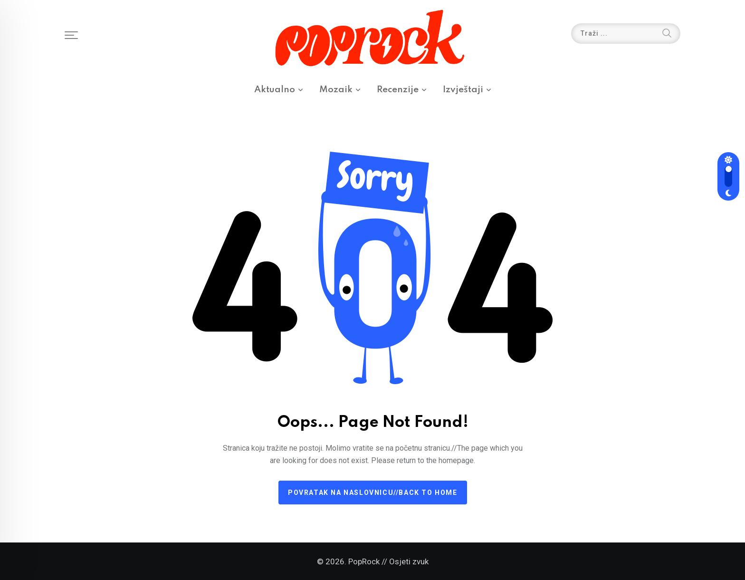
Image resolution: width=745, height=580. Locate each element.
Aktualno (274, 89)
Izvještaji (463, 89)
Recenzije (398, 89)
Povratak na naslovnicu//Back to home (373, 492)
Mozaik (336, 89)
